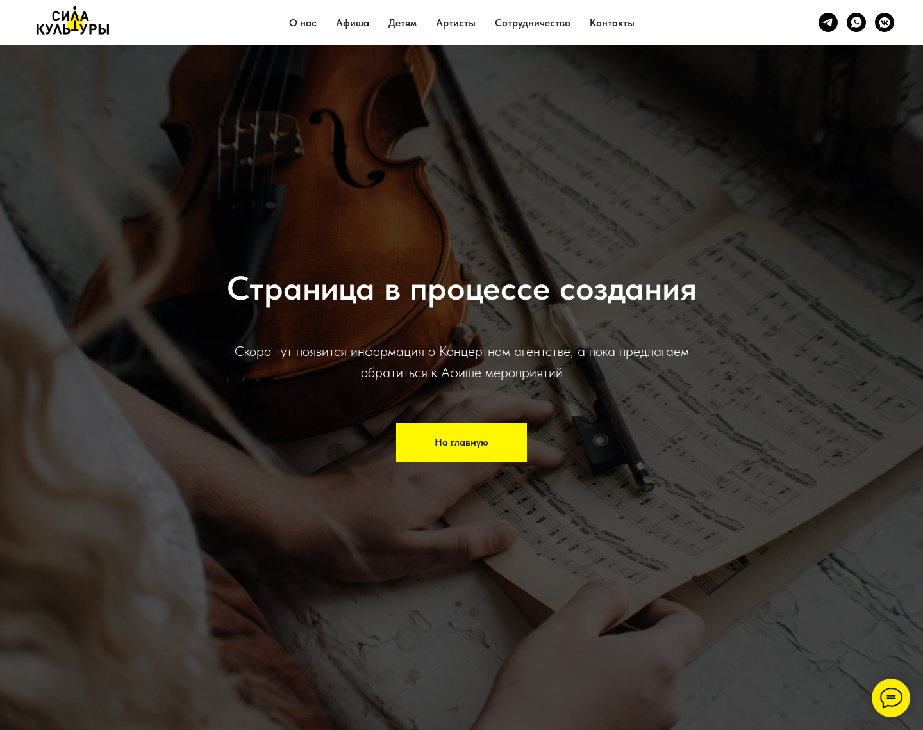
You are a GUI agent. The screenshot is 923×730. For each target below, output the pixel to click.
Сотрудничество (532, 23)
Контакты (612, 23)
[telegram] (828, 22)
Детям (402, 23)
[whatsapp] (856, 22)
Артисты (456, 23)
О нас (303, 23)
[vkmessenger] (884, 22)
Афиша (352, 23)
